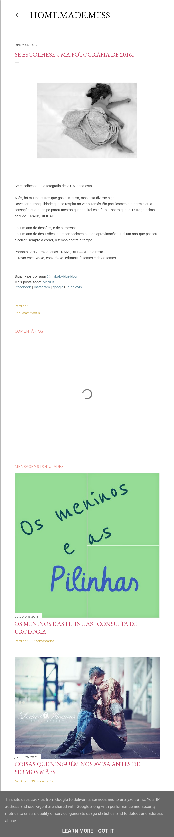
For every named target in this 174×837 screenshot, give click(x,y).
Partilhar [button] (21, 306)
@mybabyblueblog (62, 276)
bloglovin (74, 287)
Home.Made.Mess (70, 15)
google (58, 287)
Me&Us (49, 282)
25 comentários (42, 781)
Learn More (77, 831)
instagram (42, 287)
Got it (106, 831)
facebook (23, 287)
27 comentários (42, 641)
